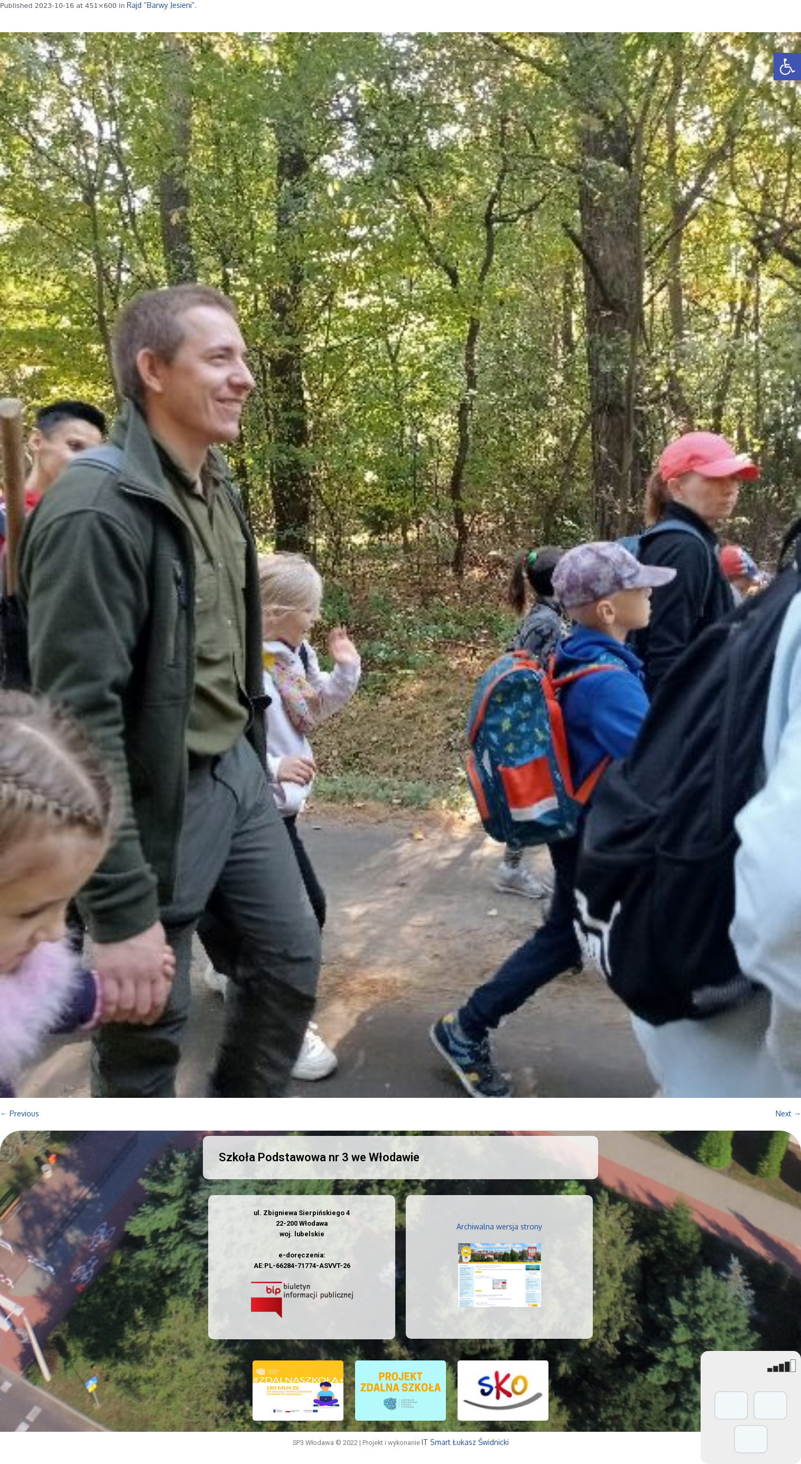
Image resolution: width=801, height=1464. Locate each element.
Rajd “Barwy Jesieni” (160, 5)
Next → (788, 1113)
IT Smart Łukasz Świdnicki (465, 1442)
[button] (787, 66)
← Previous (19, 1113)
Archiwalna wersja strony (499, 1226)
